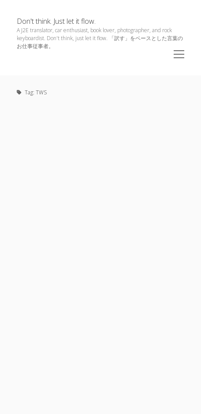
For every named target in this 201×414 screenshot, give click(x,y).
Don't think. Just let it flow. (56, 21)
